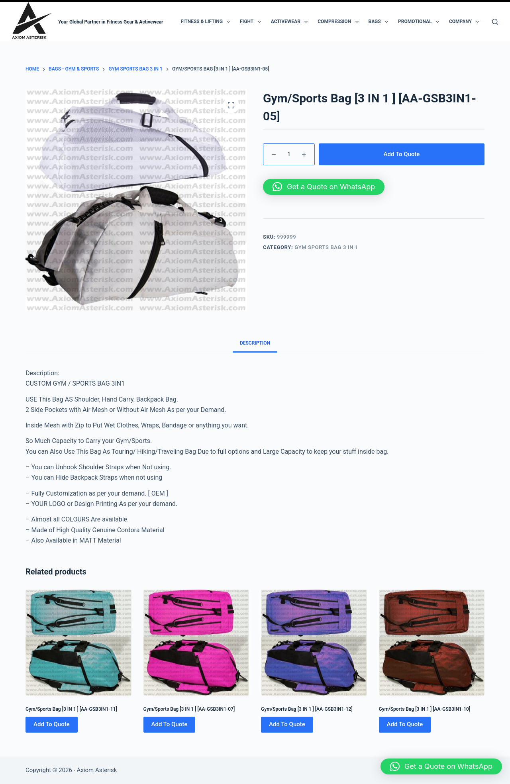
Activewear (291, 22)
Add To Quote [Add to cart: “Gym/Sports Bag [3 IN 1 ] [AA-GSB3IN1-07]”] (169, 724)
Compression (339, 22)
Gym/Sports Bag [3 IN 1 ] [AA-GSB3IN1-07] (189, 709)
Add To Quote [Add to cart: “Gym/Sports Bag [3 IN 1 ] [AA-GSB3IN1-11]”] (51, 724)
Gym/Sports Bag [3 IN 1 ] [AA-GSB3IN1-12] (307, 709)
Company (466, 22)
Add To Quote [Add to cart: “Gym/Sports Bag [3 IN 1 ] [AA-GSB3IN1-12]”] (287, 724)
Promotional (420, 22)
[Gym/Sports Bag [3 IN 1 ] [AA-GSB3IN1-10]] (432, 643)
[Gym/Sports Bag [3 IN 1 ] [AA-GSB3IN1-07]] (196, 643)
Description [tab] (255, 343)
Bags (380, 22)
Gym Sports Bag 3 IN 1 (326, 247)
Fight (252, 22)
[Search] (495, 22)
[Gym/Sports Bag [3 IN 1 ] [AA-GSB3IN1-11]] (78, 643)
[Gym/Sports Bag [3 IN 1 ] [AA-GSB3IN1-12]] (314, 643)
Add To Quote (402, 154)
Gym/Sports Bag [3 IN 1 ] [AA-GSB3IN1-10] (425, 709)
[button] (323, 187)
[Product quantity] (289, 154)
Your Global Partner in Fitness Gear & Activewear (110, 22)
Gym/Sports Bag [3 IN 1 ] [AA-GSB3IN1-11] (71, 709)
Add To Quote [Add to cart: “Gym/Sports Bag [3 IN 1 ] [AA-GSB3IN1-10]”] (405, 724)
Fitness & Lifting (206, 22)
